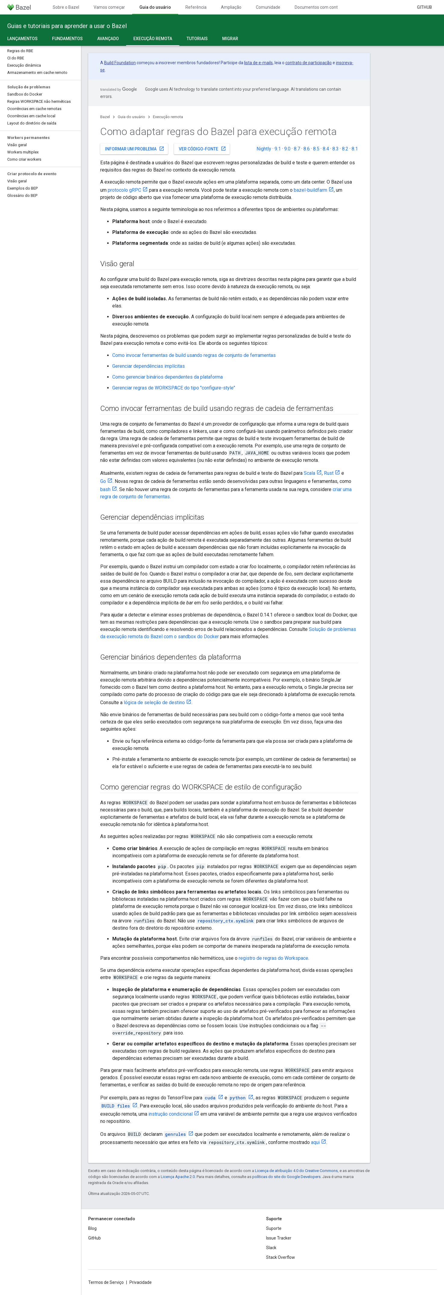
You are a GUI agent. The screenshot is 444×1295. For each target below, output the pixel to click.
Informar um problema (134, 148)
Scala (309, 473)
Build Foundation (120, 62)
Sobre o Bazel (66, 7)
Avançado (108, 38)
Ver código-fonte (202, 148)
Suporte (273, 1228)
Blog (92, 1228)
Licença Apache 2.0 (178, 1176)
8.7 (297, 149)
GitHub (424, 7)
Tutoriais (197, 38)
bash (105, 489)
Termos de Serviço (106, 1282)
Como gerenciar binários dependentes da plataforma (167, 377)
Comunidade (268, 7)
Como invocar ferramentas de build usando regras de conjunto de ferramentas (194, 355)
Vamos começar (109, 7)
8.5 (316, 149)
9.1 (278, 149)
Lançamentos (22, 38)
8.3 (335, 149)
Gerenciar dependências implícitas (148, 366)
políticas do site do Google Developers (286, 1176)
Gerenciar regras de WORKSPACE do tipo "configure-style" (173, 388)
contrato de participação (308, 62)
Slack (271, 1247)
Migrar (230, 38)
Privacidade (140, 1282)
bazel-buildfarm (310, 190)
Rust (329, 473)
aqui (315, 1142)
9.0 (287, 149)
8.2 (345, 149)
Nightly (263, 149)
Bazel (105, 117)
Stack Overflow (280, 1257)
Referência (195, 7)
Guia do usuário (131, 117)
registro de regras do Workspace (273, 958)
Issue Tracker (278, 1238)
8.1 (355, 149)
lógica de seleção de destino (154, 702)
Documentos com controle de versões (331, 7)
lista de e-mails (258, 62)
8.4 (326, 149)
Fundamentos (67, 38)
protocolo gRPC (124, 190)
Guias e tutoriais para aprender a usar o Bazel (67, 26)
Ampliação (231, 7)
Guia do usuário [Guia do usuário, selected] (155, 7)
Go (103, 481)
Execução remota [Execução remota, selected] (152, 38)
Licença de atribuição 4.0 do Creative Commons (296, 1170)
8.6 (306, 149)
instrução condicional (170, 1114)
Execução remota (168, 117)
